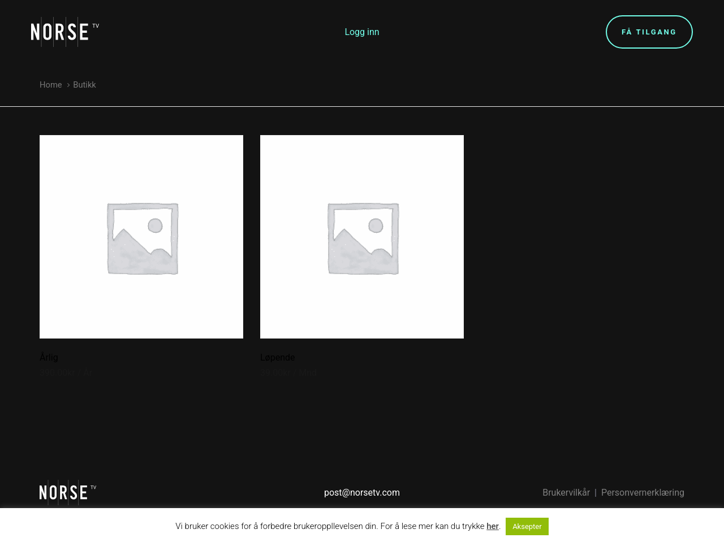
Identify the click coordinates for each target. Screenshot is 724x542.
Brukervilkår (566, 492)
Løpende (277, 357)
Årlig (49, 357)
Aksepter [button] (527, 526)
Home (51, 85)
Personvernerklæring (642, 492)
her (492, 526)
